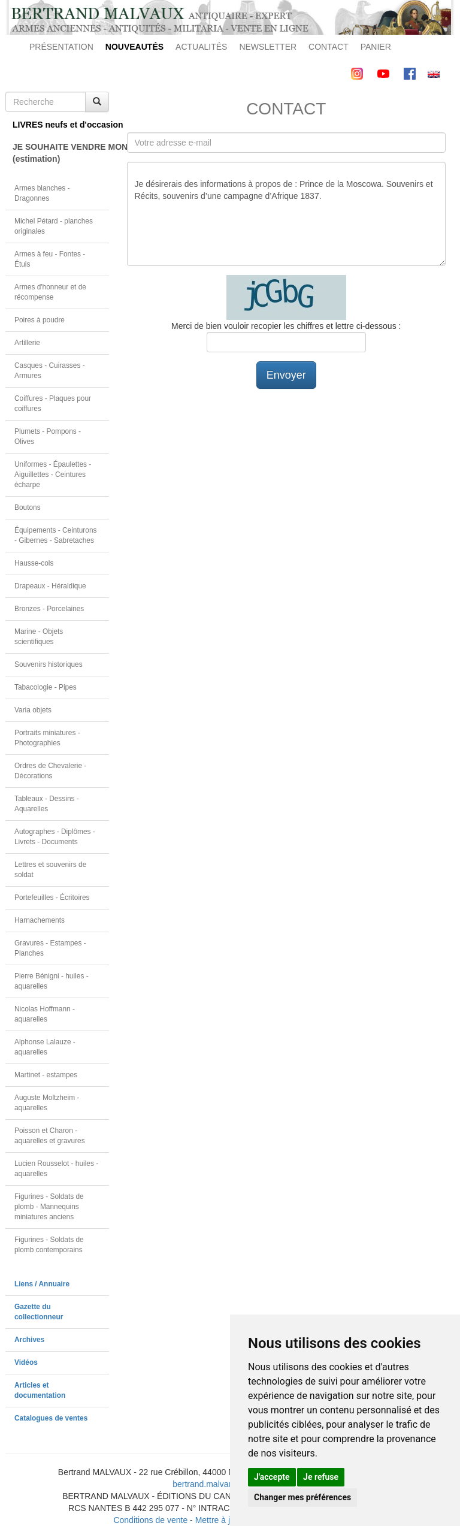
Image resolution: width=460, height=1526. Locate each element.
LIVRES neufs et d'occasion (61, 124)
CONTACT (328, 47)
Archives (29, 1339)
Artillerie (27, 343)
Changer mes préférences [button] (302, 1497)
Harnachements (39, 920)
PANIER (376, 47)
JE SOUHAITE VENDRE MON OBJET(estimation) (61, 153)
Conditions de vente (150, 1520)
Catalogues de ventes (50, 1418)
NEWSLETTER (267, 47)
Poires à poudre (39, 320)
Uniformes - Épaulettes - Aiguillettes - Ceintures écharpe (52, 474)
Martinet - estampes (45, 1075)
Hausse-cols (33, 563)
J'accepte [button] (272, 1477)
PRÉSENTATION (61, 47)
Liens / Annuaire (41, 1284)
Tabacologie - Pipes (45, 687)
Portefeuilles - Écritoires (52, 897)
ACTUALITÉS (201, 47)
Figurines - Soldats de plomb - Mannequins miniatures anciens (49, 1206)
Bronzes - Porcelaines (49, 609)
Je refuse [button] (320, 1477)
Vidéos (26, 1362)
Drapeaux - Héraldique (50, 586)
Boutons (27, 507)
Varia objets (33, 710)
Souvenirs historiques (48, 664)
